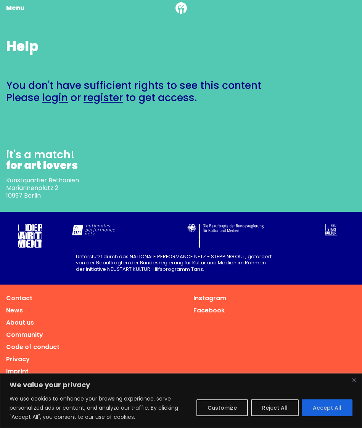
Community (24, 334)
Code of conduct (33, 347)
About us (20, 322)
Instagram (209, 298)
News (14, 310)
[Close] (354, 380)
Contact (19, 298)
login (55, 97)
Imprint (17, 371)
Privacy (18, 359)
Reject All (275, 408)
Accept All (327, 408)
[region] (181, 400)
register (103, 97)
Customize (222, 408)
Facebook (209, 310)
